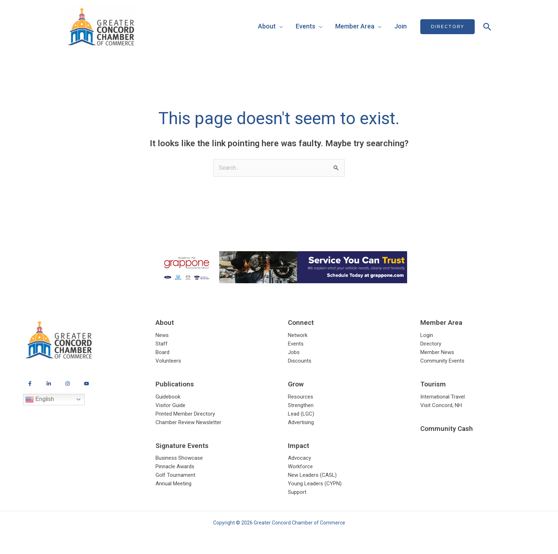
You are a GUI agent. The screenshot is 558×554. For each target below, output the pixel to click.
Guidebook (168, 397)
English (39, 399)
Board (162, 352)
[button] (447, 26)
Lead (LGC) (301, 414)
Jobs (294, 352)
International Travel (442, 397)
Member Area (354, 26)
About (267, 26)
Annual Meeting (173, 484)
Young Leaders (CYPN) (315, 484)
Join (400, 26)
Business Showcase (179, 458)
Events (305, 26)
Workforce (300, 467)
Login (426, 335)
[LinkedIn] (49, 383)
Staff (162, 344)
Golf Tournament (175, 475)
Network (297, 335)
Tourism (433, 384)
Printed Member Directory (185, 414)
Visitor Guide (170, 405)
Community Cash (446, 428)
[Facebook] (30, 383)
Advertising (301, 423)
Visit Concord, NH (441, 405)
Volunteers (168, 361)
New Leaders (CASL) (312, 475)
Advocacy (299, 458)
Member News (437, 352)
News (162, 335)
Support (297, 492)
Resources (300, 397)
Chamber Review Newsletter (188, 423)
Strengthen (301, 405)
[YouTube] (86, 383)
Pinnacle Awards (175, 467)
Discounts (299, 361)
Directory (430, 344)
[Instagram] (67, 383)
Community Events (442, 361)
